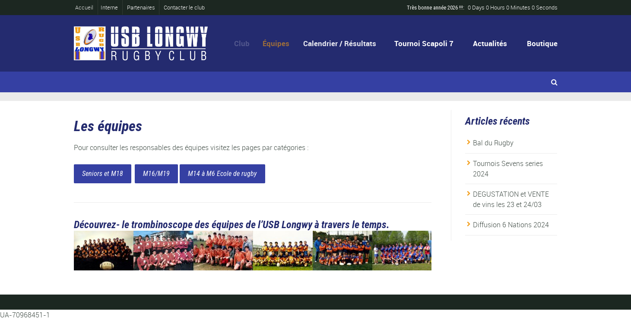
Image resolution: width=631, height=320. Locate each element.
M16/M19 (156, 173)
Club (244, 43)
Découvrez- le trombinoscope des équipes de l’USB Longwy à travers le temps (230, 225)
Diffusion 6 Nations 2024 (511, 224)
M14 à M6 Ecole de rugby (222, 173)
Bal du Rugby (493, 142)
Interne (109, 7)
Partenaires (141, 7)
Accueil (87, 7)
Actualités (490, 43)
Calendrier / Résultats (342, 43)
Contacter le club (184, 7)
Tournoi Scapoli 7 (423, 43)
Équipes (279, 43)
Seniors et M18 (102, 173)
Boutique (542, 43)
